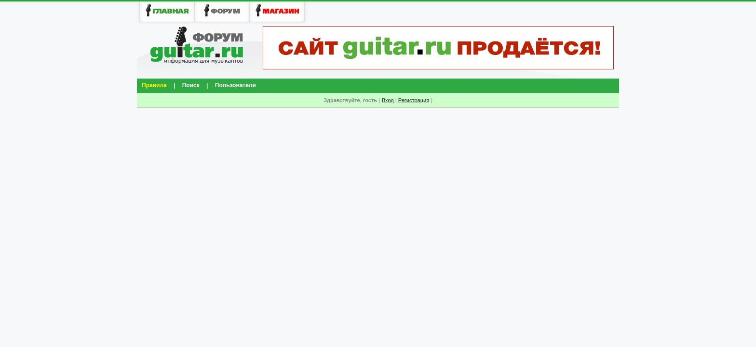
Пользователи (235, 85)
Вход (388, 100)
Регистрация (413, 100)
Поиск (191, 85)
